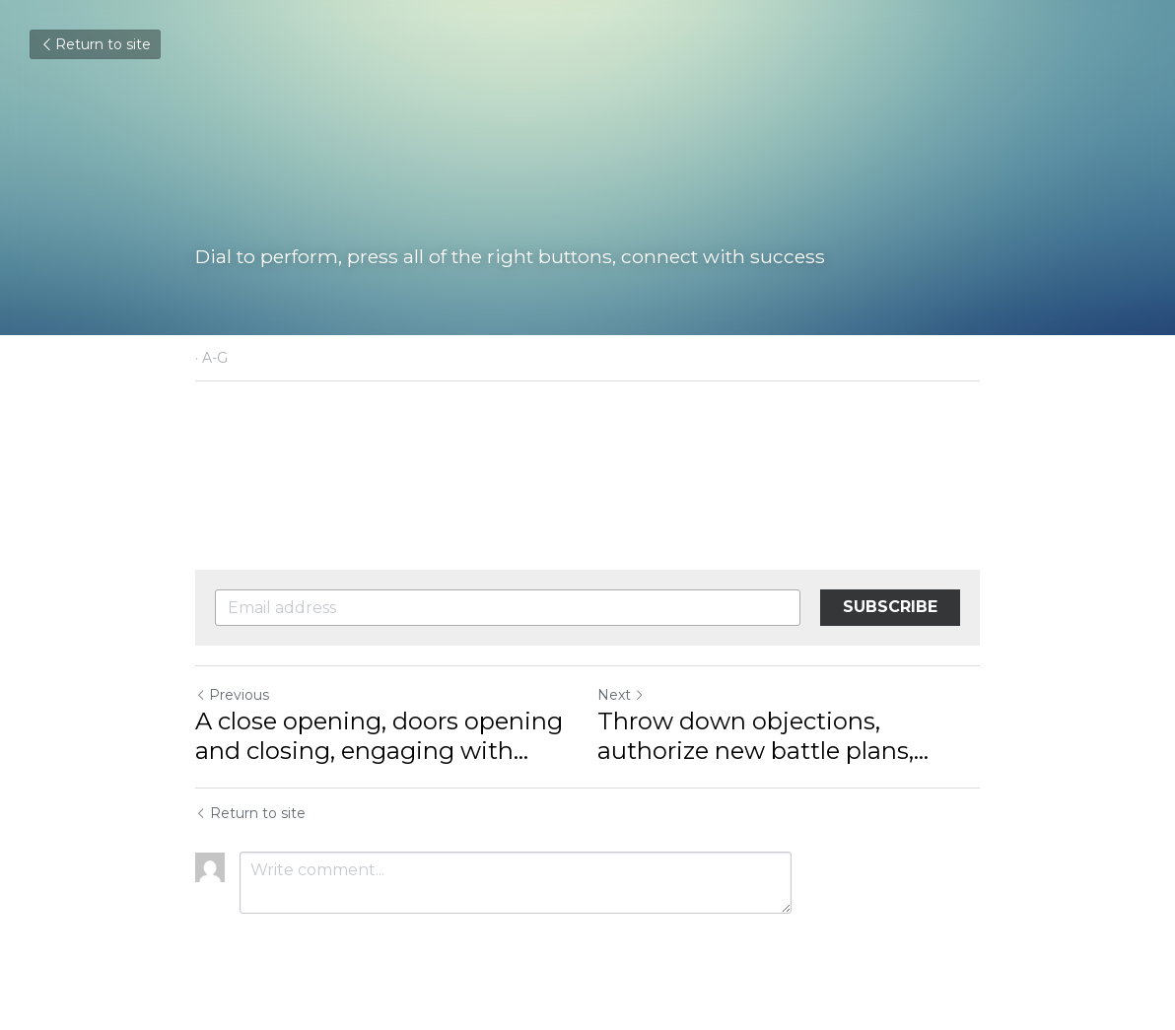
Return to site (95, 44)
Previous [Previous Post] (232, 695)
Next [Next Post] (621, 695)
